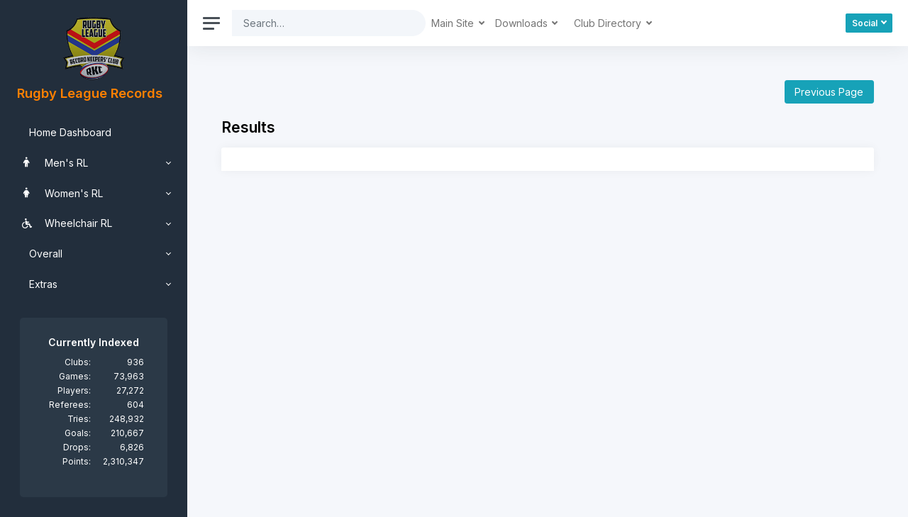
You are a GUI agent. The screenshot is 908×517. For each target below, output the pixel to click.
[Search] (318, 23)
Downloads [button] (522, 23)
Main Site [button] (454, 23)
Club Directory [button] (609, 23)
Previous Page (828, 92)
